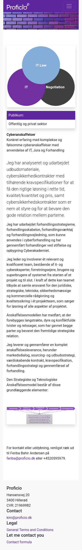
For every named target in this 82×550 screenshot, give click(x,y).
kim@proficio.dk (19, 518)
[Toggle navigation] (69, 6)
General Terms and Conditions (30, 530)
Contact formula (19, 542)
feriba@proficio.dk (21, 458)
